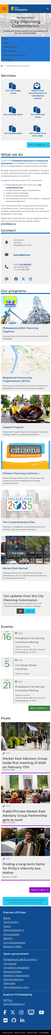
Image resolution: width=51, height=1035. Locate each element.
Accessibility (44, 1032)
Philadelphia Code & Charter (19, 959)
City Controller (11, 934)
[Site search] (48, 9)
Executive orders (12, 971)
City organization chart (16, 987)
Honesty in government (16, 975)
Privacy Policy (32, 1032)
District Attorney (12, 930)
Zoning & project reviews (14, 55)
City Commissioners (14, 942)
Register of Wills (12, 946)
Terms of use (7, 1032)
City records (10, 963)
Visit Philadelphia (13, 1004)
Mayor (6, 918)
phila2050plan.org (8, 224)
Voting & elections (13, 979)
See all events (39, 708)
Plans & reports (10, 51)
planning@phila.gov (21, 255)
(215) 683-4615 (25, 264)
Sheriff (7, 938)
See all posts (39, 890)
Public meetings (10, 47)
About (5, 43)
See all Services (38, 145)
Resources (7, 59)
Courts (7, 926)
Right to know (19, 1032)
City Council (9, 922)
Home (5, 39)
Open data (9, 983)
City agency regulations (16, 967)
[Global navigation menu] (4, 8)
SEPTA (6, 1000)
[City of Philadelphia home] (20, 9)
